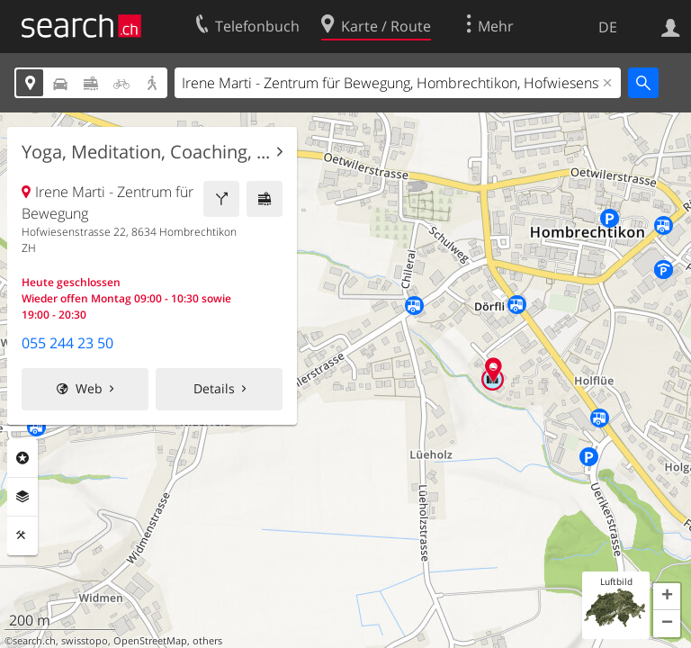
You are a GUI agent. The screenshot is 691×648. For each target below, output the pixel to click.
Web (89, 388)
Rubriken (22, 458)
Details (214, 388)
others (207, 640)
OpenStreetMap (150, 640)
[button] (666, 596)
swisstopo (84, 640)
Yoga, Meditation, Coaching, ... (146, 152)
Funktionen (22, 535)
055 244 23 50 (67, 343)
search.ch (34, 640)
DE (607, 27)
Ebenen (22, 497)
